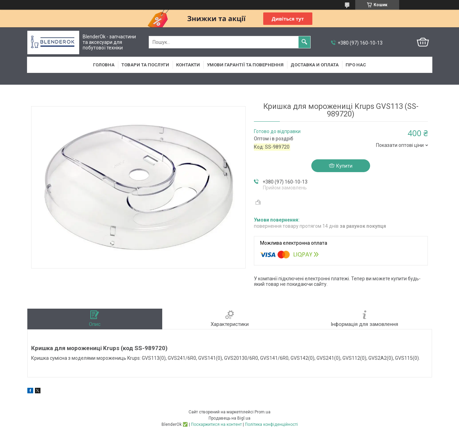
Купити (344, 166)
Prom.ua (262, 412)
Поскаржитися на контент (216, 424)
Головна (103, 64)
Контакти (188, 64)
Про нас (356, 64)
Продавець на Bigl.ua (229, 418)
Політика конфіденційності (271, 424)
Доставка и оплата (315, 64)
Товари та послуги (145, 64)
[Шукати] (304, 42)
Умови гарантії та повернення (245, 64)
